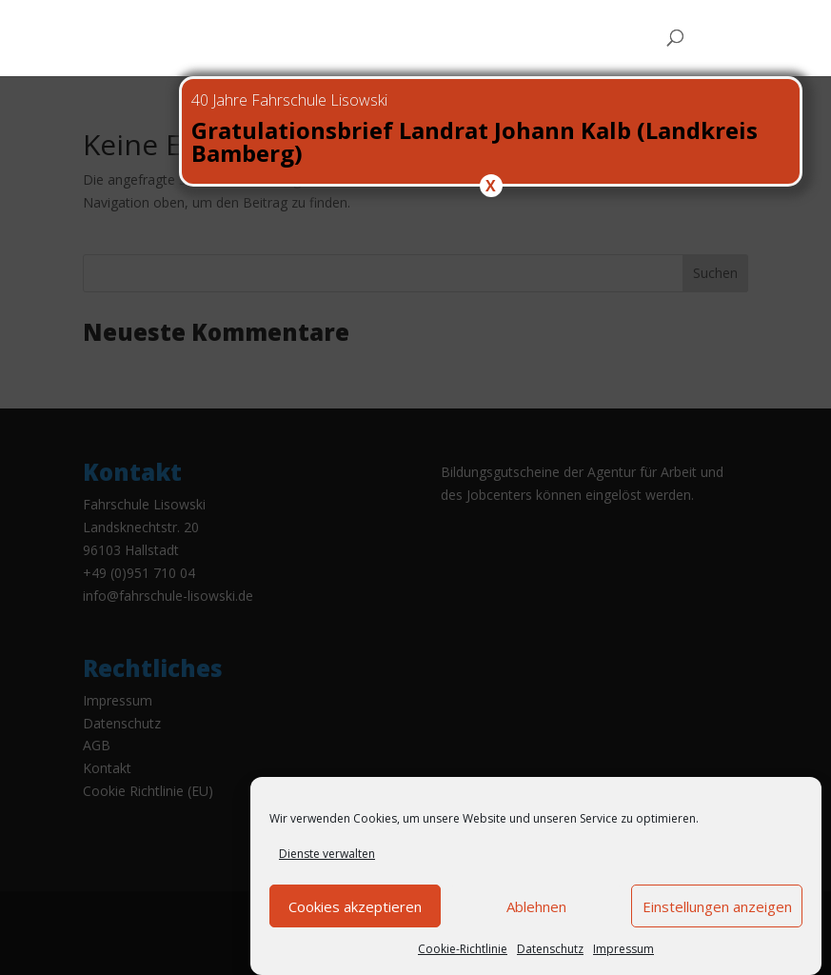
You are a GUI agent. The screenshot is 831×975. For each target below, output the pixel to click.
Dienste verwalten (327, 855)
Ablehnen (536, 907)
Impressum (623, 950)
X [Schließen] (490, 185)
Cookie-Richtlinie (462, 950)
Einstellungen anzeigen (717, 907)
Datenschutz (550, 950)
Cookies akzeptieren (355, 907)
